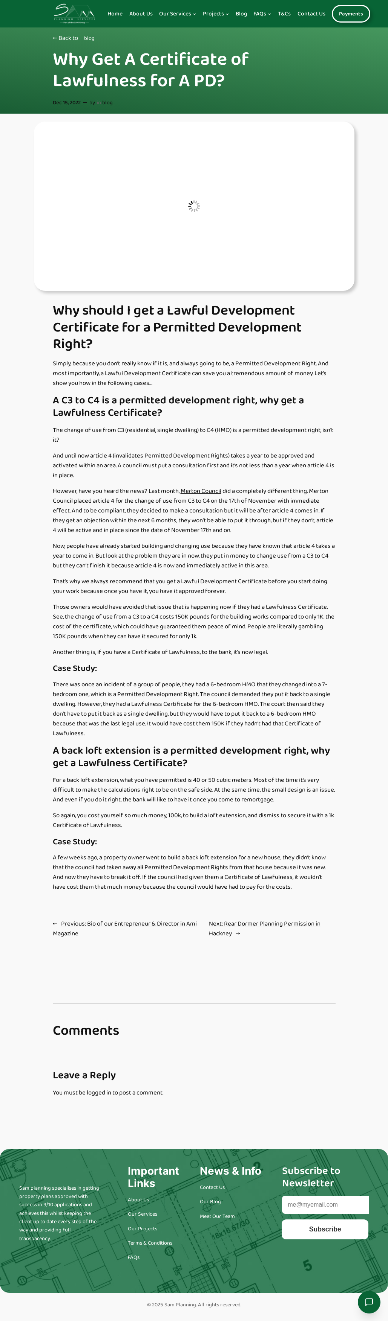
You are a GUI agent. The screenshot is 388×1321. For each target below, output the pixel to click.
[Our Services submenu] (194, 13)
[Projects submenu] (227, 13)
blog (89, 38)
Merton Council (201, 491)
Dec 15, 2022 (67, 102)
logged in (99, 1093)
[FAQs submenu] (269, 13)
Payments (351, 13)
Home (115, 13)
